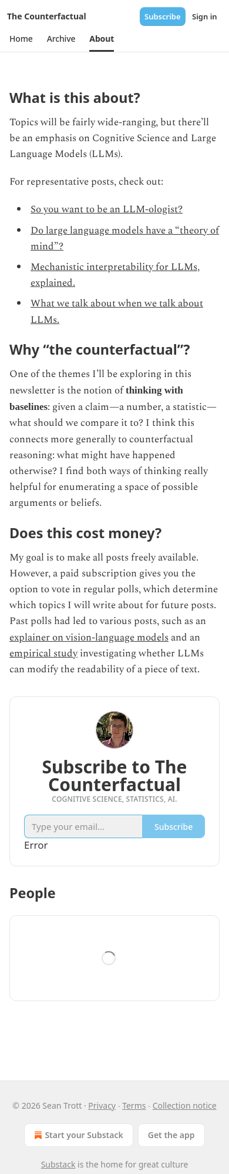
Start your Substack (77, 1135)
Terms (134, 1105)
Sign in (204, 16)
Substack (58, 1164)
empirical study (43, 653)
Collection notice (185, 1105)
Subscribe (162, 16)
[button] (21, 39)
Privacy (102, 1105)
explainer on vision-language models (89, 637)
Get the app (171, 1134)
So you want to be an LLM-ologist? (107, 209)
